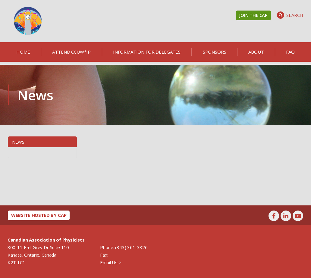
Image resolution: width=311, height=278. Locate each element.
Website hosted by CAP (39, 215)
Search (290, 15)
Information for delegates (147, 52)
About (256, 52)
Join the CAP (253, 15)
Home (23, 52)
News (18, 142)
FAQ (290, 52)
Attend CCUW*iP (71, 52)
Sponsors (214, 52)
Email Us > (110, 262)
